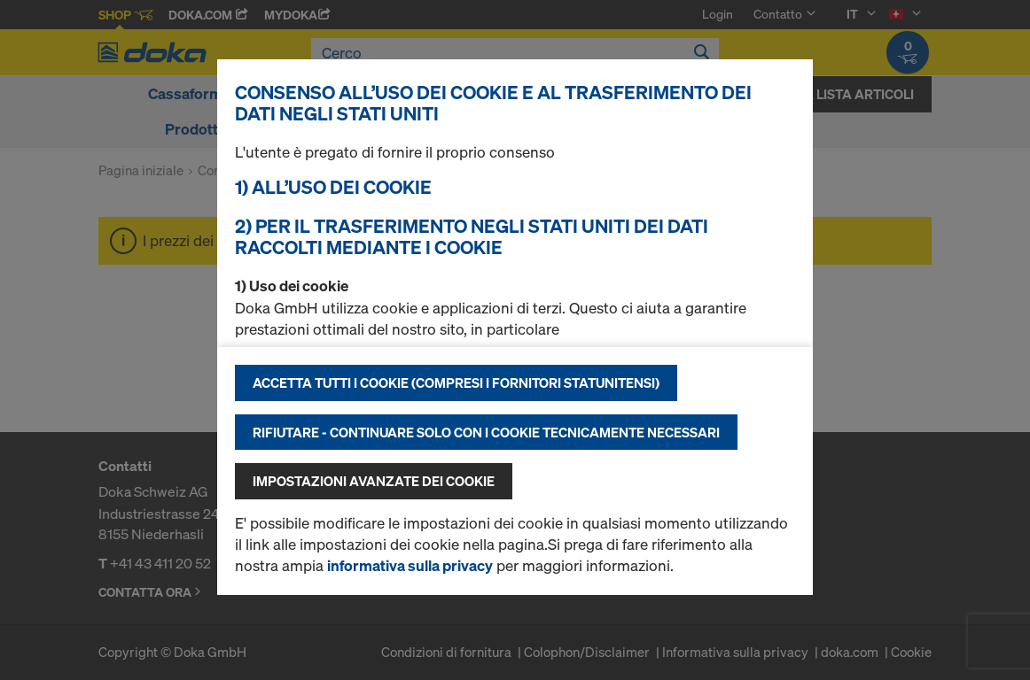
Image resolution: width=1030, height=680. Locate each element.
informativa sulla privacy (410, 565)
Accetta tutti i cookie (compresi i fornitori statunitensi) (456, 382)
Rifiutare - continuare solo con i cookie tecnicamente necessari (486, 432)
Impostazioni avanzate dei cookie (374, 481)
